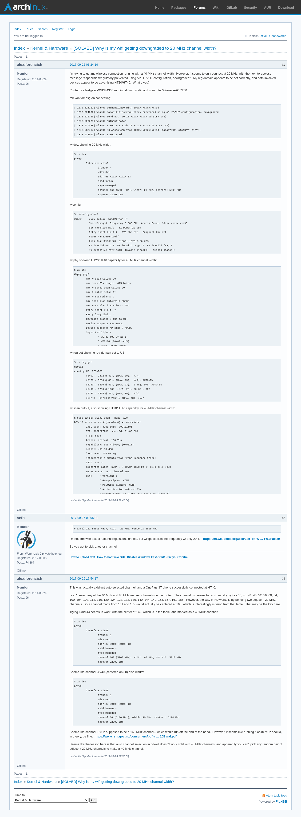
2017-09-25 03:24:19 (84, 64)
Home (159, 7)
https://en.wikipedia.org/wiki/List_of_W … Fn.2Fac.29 (241, 539)
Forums (200, 7)
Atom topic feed (276, 795)
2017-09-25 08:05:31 (84, 518)
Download (286, 7)
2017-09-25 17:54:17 (84, 578)
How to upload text (82, 557)
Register (57, 29)
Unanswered (277, 36)
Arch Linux (26, 7)
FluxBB (281, 801)
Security (250, 7)
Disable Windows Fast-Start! (146, 557)
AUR (267, 7)
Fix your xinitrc (177, 557)
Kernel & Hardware (49, 48)
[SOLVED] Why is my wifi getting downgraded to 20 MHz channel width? (145, 48)
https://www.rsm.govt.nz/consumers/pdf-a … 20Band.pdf (136, 736)
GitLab (231, 7)
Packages (179, 7)
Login (71, 29)
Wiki (216, 7)
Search (43, 29)
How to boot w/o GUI (111, 557)
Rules (29, 29)
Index (17, 29)
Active (262, 36)
